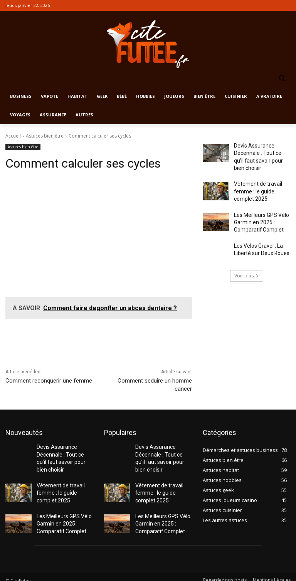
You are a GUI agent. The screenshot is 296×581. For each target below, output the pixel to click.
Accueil (13, 136)
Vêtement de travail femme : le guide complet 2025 (261, 186)
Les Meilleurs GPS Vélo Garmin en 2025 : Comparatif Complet (258, 214)
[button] (281, 78)
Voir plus (246, 265)
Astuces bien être (45, 136)
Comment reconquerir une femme (48, 380)
